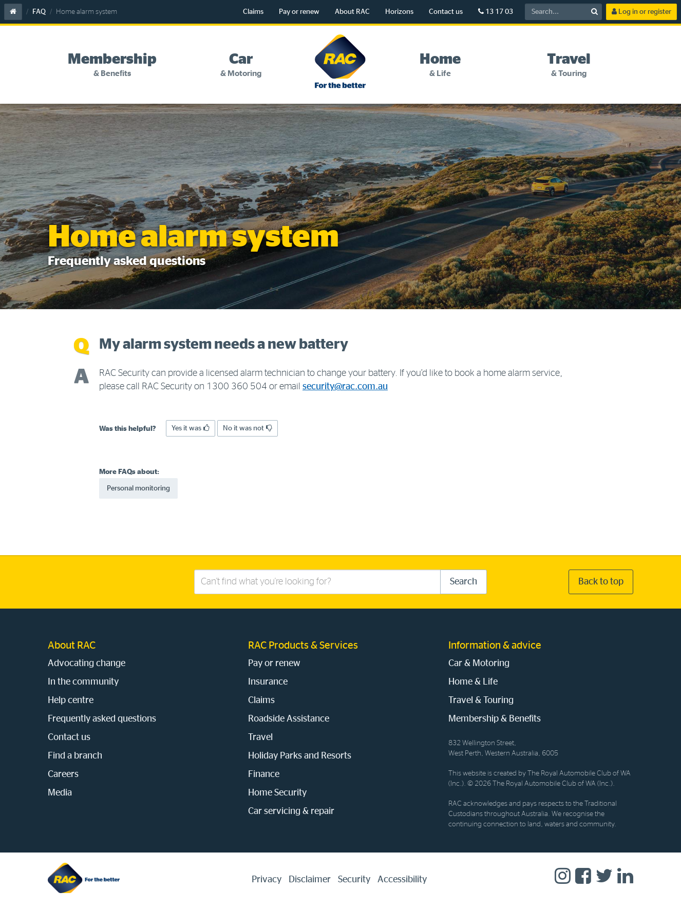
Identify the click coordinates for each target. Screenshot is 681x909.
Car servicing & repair (291, 811)
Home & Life (473, 682)
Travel (260, 737)
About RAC (352, 11)
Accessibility (402, 879)
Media (60, 793)
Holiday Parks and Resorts (299, 756)
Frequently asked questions (102, 719)
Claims (253, 11)
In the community (83, 682)
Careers (63, 774)
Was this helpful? (127, 428)
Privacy (266, 879)
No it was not (247, 428)
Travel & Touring (481, 700)
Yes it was (191, 428)
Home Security (277, 793)
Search (463, 581)
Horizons (399, 11)
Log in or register (641, 11)
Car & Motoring (478, 663)
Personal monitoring (138, 488)
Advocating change (86, 663)
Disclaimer (310, 879)
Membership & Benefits (494, 719)
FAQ (39, 11)
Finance (263, 774)
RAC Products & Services (303, 645)
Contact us (446, 11)
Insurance (268, 682)
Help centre (70, 700)
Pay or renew (299, 11)
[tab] (112, 65)
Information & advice (494, 645)
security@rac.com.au (345, 386)
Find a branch (75, 756)
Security (354, 879)
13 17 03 (495, 11)
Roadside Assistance (288, 719)
